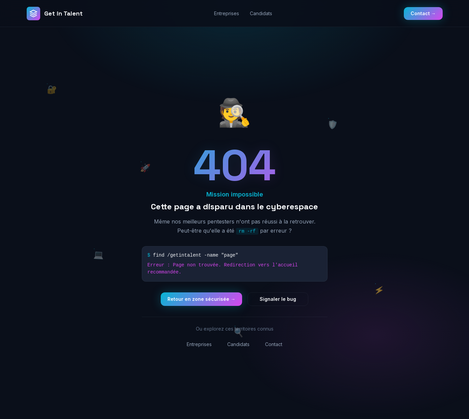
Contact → (423, 13)
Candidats (261, 13)
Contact (273, 344)
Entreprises (226, 13)
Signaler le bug (278, 299)
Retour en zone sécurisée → (201, 299)
